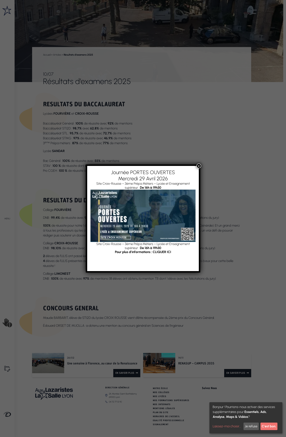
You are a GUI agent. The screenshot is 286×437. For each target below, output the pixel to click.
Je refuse (251, 426)
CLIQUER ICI (162, 252)
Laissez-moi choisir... (227, 426)
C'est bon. (269, 426)
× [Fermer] (199, 166)
